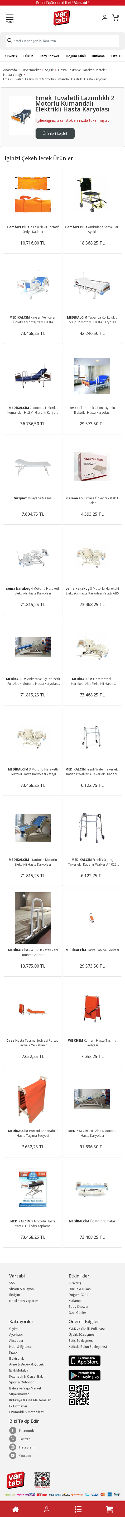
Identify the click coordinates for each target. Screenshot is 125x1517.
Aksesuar (16, 1340)
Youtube (20, 1455)
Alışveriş (10, 56)
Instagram (22, 1447)
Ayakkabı (16, 1334)
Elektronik (16, 1358)
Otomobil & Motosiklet (26, 1412)
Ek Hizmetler (18, 1406)
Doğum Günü (76, 56)
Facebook (21, 1430)
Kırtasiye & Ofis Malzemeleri (30, 1400)
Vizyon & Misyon (21, 1289)
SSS (12, 1283)
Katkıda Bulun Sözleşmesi (88, 1346)
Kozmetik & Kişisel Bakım (27, 1376)
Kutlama (98, 56)
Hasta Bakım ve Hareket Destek (81, 70)
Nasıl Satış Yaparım (23, 1301)
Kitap (13, 1352)
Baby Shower (49, 56)
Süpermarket (31, 70)
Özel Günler (77, 1312)
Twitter (19, 1439)
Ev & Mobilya (18, 1370)
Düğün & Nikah (80, 1289)
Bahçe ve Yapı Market (25, 1388)
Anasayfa (10, 70)
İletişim (14, 1294)
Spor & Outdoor (21, 1382)
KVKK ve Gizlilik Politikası (87, 1328)
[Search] (62, 41)
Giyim (13, 1328)
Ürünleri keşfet (55, 133)
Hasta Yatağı (12, 74)
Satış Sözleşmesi (81, 1340)
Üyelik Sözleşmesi (82, 1334)
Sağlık (49, 70)
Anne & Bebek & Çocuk (26, 1364)
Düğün (28, 56)
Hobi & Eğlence (20, 1346)
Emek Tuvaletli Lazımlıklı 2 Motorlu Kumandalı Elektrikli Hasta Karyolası (55, 79)
